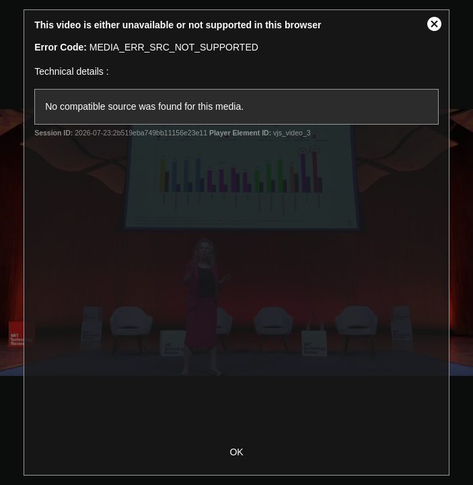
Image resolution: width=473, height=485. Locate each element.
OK (236, 452)
